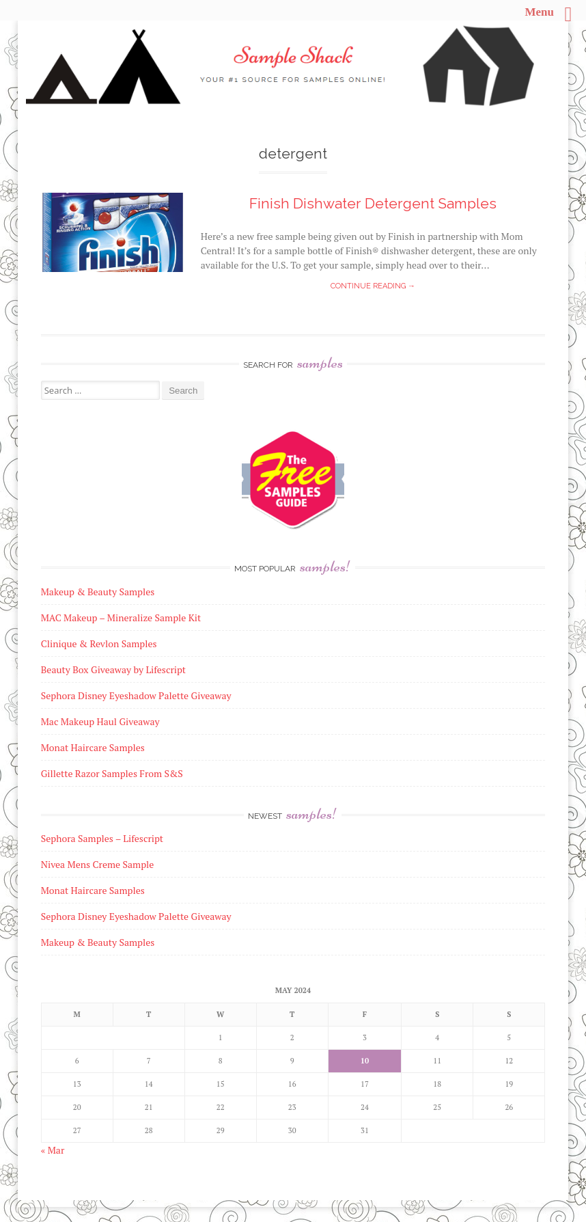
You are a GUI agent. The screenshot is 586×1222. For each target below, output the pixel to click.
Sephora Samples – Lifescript (102, 838)
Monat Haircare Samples (93, 890)
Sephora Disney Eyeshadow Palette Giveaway (136, 916)
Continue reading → (373, 286)
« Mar (53, 1149)
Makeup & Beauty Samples (98, 942)
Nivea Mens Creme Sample (97, 864)
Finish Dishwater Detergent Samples (373, 203)
